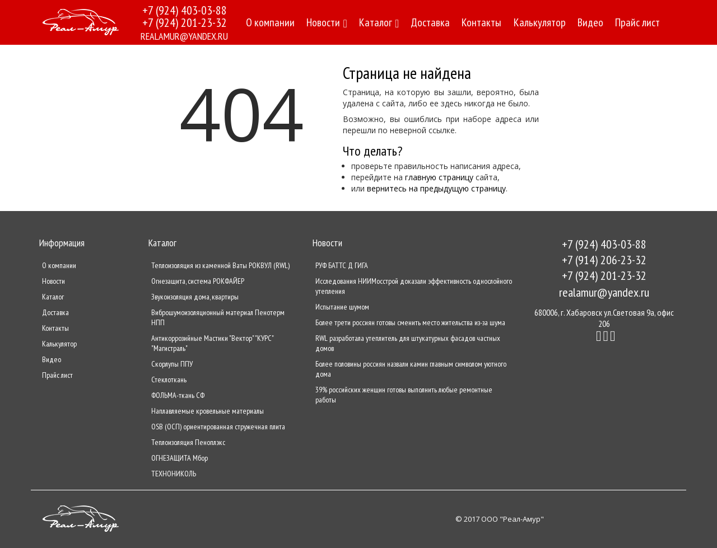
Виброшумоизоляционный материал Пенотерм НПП (218, 317)
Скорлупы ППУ (172, 364)
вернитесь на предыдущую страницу (436, 188)
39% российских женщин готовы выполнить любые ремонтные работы (403, 395)
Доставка (430, 22)
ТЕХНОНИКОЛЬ (173, 474)
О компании (270, 22)
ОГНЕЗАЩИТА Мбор (179, 458)
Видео (590, 22)
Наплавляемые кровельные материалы (207, 411)
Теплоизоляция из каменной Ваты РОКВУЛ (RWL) (220, 265)
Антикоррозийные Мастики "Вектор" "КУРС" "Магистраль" (212, 343)
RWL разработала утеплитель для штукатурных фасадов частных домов (407, 343)
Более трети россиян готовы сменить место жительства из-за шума (410, 322)
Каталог (379, 22)
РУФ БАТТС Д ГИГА (341, 265)
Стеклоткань (169, 379)
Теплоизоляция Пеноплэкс (188, 442)
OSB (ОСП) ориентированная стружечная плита (218, 426)
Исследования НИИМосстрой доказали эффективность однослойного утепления (413, 286)
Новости (326, 22)
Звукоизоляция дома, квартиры (195, 297)
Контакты (481, 22)
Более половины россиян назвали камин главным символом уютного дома (410, 369)
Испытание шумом (342, 307)
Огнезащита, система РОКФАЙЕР (197, 281)
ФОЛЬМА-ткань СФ (177, 395)
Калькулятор (540, 22)
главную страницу (439, 177)
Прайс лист (637, 22)
